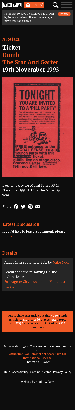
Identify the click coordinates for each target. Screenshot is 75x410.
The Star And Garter (30, 62)
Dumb (10, 55)
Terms (46, 372)
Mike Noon (61, 262)
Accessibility (20, 372)
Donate (64, 13)
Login (7, 236)
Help (7, 372)
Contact (35, 372)
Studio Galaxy (45, 382)
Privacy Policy (62, 372)
